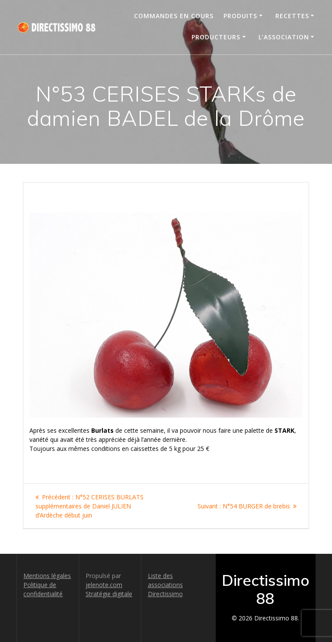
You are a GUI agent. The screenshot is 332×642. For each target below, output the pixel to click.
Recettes (292, 16)
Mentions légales (47, 576)
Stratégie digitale (109, 594)
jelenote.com (104, 585)
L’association (284, 37)
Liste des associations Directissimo (165, 585)
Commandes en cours (174, 16)
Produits (240, 16)
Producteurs (216, 37)
